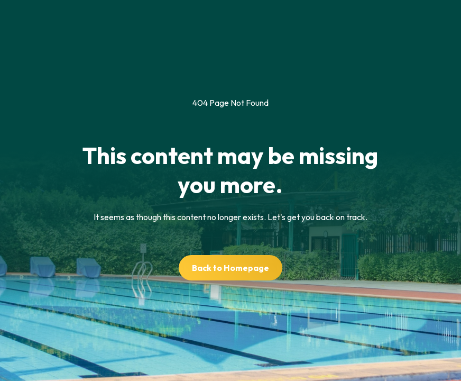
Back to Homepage (230, 267)
